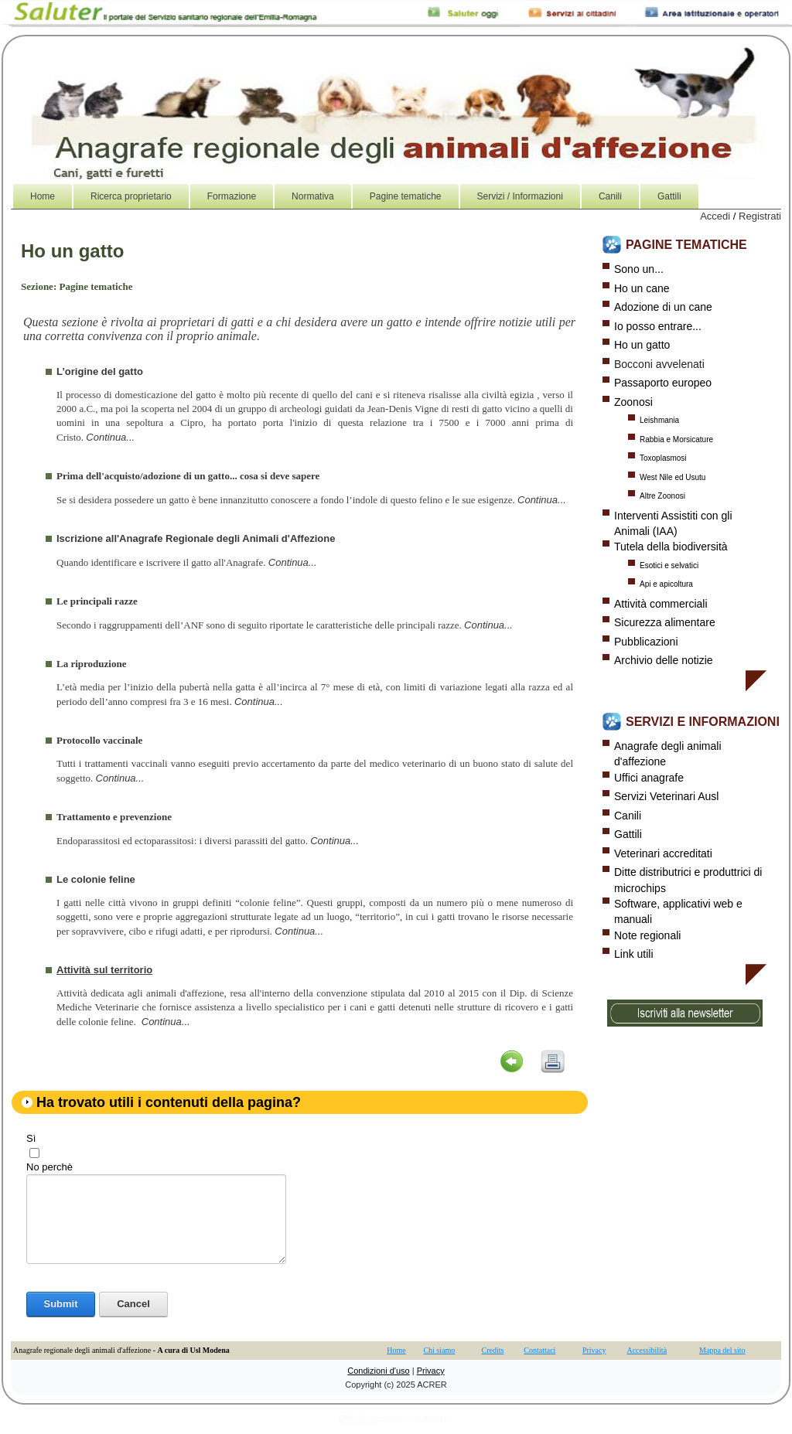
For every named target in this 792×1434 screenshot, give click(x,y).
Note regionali (647, 935)
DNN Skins (358, 1419)
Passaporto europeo (663, 382)
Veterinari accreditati (663, 853)
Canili (627, 815)
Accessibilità (646, 1350)
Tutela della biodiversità (671, 546)
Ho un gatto (642, 345)
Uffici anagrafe (649, 777)
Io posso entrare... (658, 326)
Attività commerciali (661, 604)
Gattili (628, 834)
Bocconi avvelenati (659, 364)
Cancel (133, 1304)
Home (396, 1350)
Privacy (594, 1350)
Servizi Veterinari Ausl (666, 796)
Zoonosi (633, 402)
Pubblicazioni (646, 641)
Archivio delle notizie (663, 660)
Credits (493, 1350)
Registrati (760, 216)
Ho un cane (642, 288)
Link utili (634, 954)
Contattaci (539, 1350)
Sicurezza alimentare (664, 622)
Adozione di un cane (663, 307)
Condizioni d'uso (378, 1370)
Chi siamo (439, 1350)
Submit (60, 1304)
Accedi (715, 216)
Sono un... (639, 269)
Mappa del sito (722, 1350)
